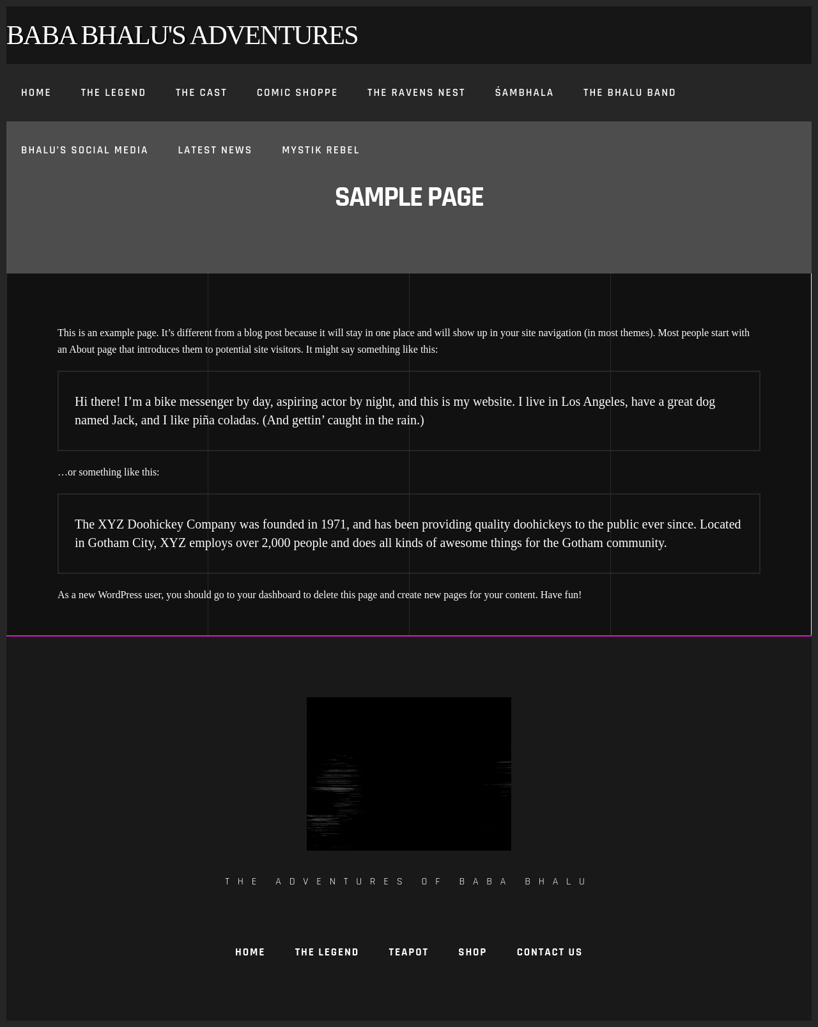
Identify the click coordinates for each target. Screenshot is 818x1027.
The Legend (327, 952)
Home (250, 952)
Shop (472, 952)
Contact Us (550, 952)
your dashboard (268, 594)
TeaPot (409, 952)
